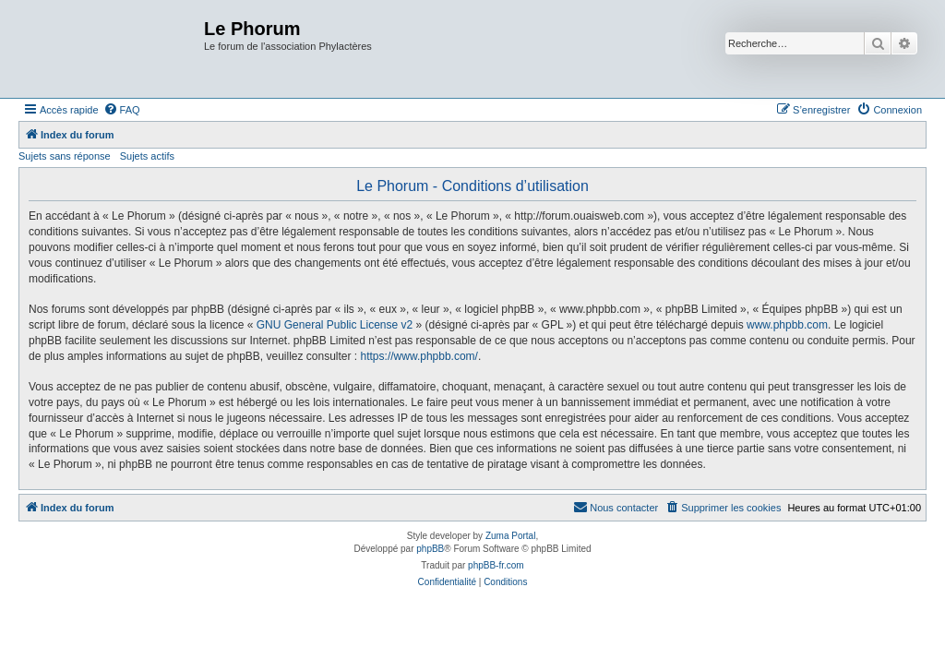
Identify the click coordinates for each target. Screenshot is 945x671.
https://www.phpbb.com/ (419, 356)
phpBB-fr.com (496, 565)
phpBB (430, 549)
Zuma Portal (510, 536)
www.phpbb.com (787, 324)
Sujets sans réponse (64, 156)
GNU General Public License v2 (335, 324)
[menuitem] (121, 110)
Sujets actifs (147, 156)
